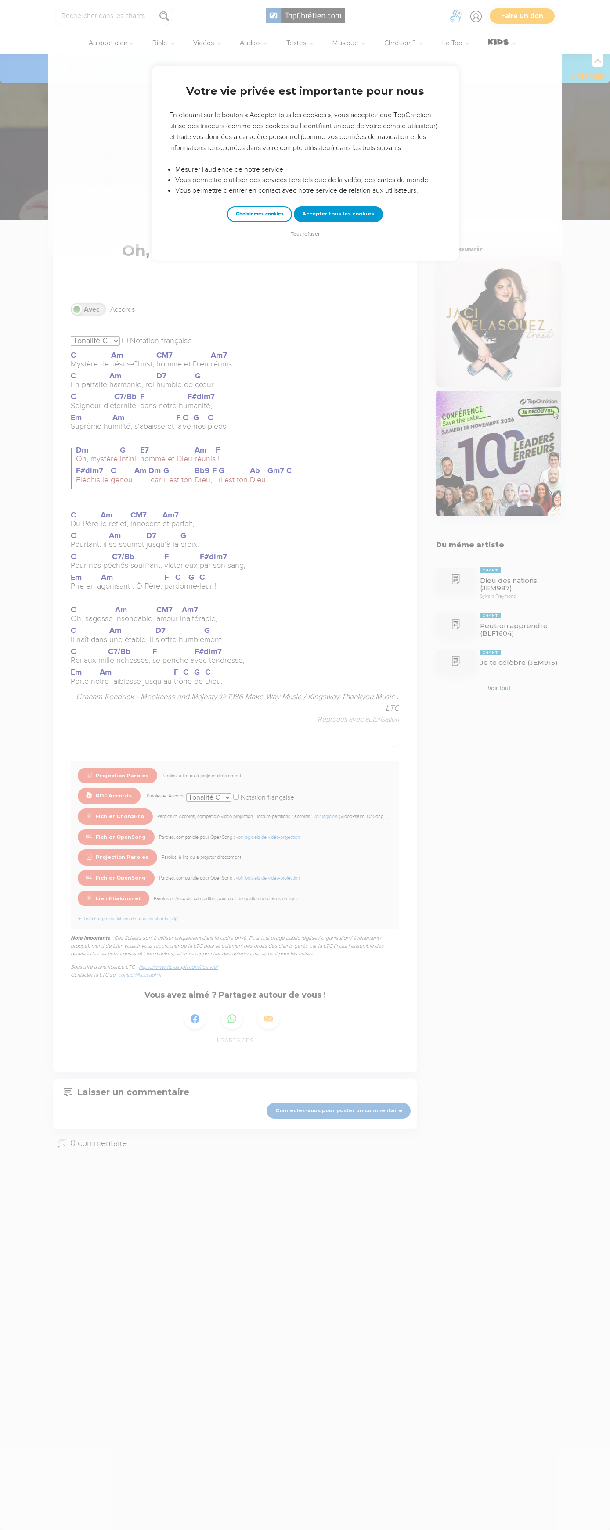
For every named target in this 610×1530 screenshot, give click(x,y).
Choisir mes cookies (260, 214)
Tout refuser (305, 234)
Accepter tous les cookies (338, 214)
